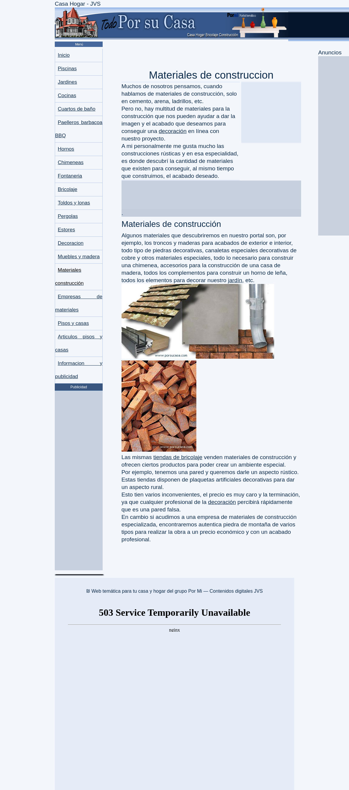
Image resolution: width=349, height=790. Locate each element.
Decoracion (71, 243)
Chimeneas (71, 162)
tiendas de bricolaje (177, 457)
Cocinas (67, 95)
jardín (235, 280)
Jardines (67, 82)
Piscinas (67, 68)
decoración (172, 131)
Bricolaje (67, 189)
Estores (66, 230)
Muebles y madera (79, 256)
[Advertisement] (79, 480)
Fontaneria (70, 176)
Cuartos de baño (76, 109)
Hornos (66, 149)
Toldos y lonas (74, 203)
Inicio (64, 55)
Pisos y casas (73, 323)
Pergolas (68, 216)
